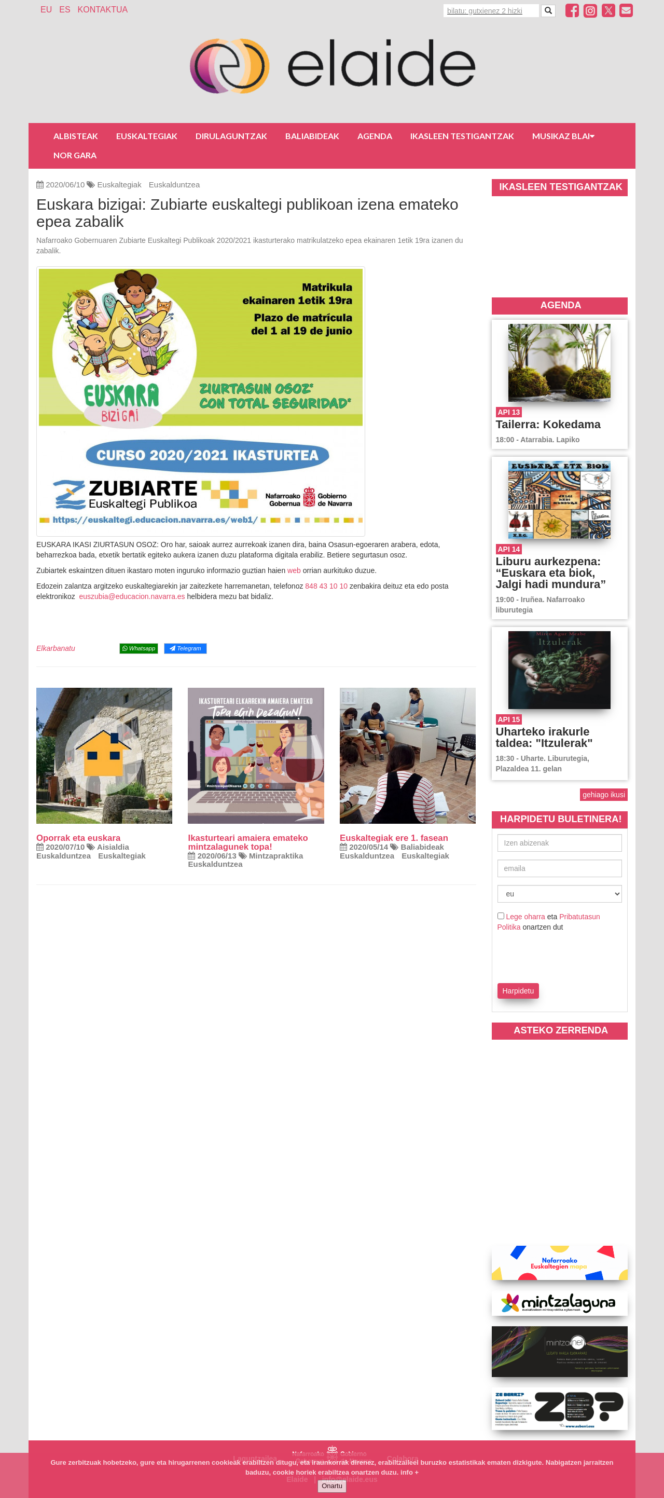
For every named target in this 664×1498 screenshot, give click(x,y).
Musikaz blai (563, 136)
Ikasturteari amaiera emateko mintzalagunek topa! (248, 842)
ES (64, 9)
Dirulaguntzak (231, 136)
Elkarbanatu (55, 648)
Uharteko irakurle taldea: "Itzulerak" (544, 737)
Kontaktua (103, 9)
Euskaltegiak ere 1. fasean (394, 838)
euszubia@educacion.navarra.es (132, 596)
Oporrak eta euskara (78, 838)
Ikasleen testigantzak (462, 136)
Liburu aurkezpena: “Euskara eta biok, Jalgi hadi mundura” (551, 573)
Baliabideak (312, 136)
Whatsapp (138, 648)
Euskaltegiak (146, 136)
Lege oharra (525, 917)
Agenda (374, 136)
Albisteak (75, 136)
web (294, 570)
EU (46, 9)
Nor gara (74, 155)
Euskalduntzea (174, 184)
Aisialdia (113, 846)
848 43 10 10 (326, 586)
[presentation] (558, 955)
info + (409, 1472)
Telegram (185, 648)
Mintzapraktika (276, 855)
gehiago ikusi (604, 795)
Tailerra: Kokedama (548, 424)
